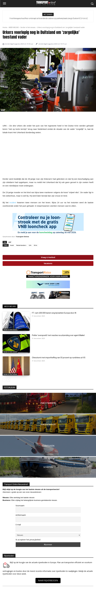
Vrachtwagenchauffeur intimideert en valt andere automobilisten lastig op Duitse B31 (48, 18)
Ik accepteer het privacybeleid (28, 539)
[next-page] (8, 379)
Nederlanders (21, 245)
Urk (30, 245)
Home (5, 27)
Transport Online (22, 237)
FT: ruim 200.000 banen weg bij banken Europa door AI (54, 313)
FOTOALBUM (9, 387)
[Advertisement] (48, 156)
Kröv (35, 245)
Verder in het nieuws (27, 27)
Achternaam (21, 515)
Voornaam (20, 505)
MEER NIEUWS (14, 27)
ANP (9, 242)
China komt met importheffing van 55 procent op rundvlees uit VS (58, 358)
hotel (12, 245)
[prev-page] (4, 379)
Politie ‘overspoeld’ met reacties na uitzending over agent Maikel (58, 335)
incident (12, 202)
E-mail (18, 524)
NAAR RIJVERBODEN (48, 580)
